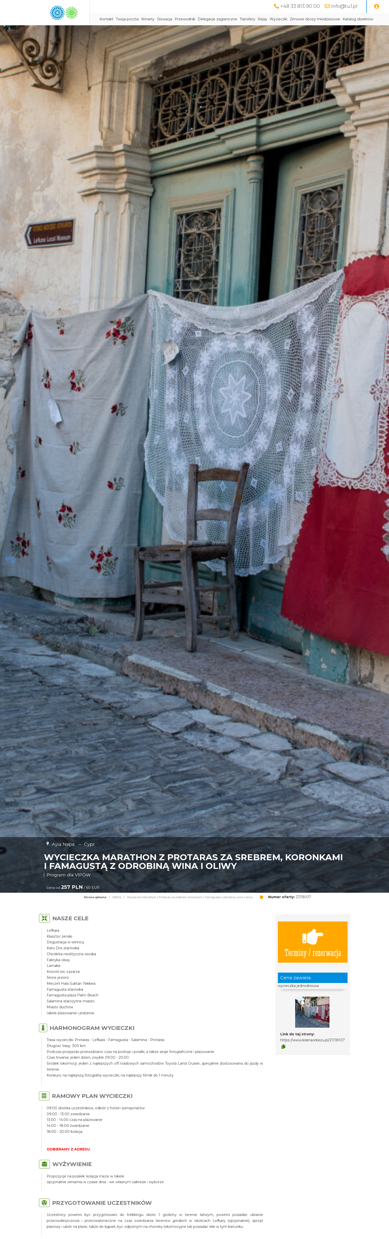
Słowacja (164, 19)
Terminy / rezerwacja (313, 942)
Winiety (148, 19)
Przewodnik (185, 19)
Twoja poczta (127, 19)
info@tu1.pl (344, 6)
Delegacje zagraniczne (217, 19)
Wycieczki (278, 19)
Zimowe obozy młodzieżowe (315, 19)
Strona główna (95, 897)
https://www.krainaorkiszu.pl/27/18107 (312, 1040)
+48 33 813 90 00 (300, 6)
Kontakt (106, 19)
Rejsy (262, 19)
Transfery (247, 19)
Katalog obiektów (358, 19)
